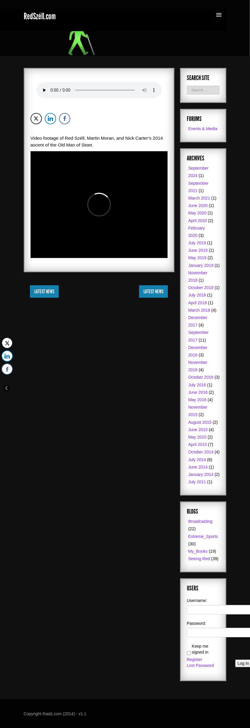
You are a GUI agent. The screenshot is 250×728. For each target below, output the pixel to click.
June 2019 (198, 250)
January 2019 (201, 265)
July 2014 (197, 459)
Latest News (44, 291)
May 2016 (197, 399)
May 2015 (197, 437)
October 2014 (201, 452)
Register (194, 659)
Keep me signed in (200, 649)
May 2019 (197, 257)
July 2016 (197, 385)
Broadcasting (200, 521)
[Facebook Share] (64, 118)
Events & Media (202, 128)
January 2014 (201, 474)
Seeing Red (199, 558)
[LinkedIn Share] (50, 118)
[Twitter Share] (36, 118)
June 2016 (198, 392)
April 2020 (197, 220)
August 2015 (200, 422)
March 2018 (199, 310)
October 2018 (201, 287)
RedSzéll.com (40, 16)
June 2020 (198, 205)
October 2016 (201, 377)
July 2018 (197, 295)
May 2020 (197, 213)
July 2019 (197, 242)
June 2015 (198, 429)
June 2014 (198, 467)
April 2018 (197, 302)
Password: (196, 623)
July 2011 (197, 482)
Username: (197, 600)
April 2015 (197, 444)
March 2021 (199, 198)
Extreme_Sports (203, 536)
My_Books (198, 551)
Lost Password (200, 665)
